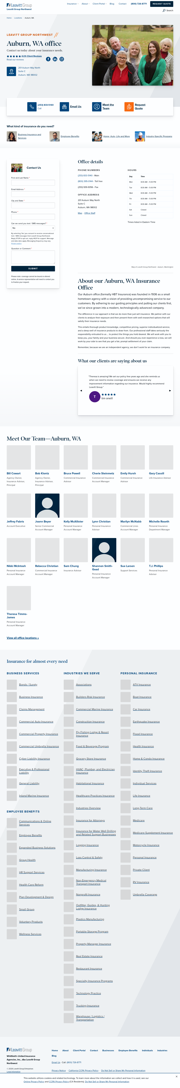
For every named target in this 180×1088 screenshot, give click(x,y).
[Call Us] (41, 106)
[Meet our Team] (106, 106)
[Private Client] (147, 870)
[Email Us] (74, 106)
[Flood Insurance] (147, 734)
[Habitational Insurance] (90, 783)
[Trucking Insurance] (90, 1006)
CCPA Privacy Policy (59, 1081)
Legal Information (13, 1072)
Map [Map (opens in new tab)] (80, 213)
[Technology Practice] (90, 993)
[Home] (19, 1049)
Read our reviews (15, 59)
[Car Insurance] (147, 709)
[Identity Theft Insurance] (147, 771)
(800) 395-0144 (85, 181)
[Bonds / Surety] (33, 685)
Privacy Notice (59, 1070)
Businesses (108, 1050)
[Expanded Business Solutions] (33, 848)
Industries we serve (82, 673)
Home (9, 18)
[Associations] (90, 685)
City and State (17, 201)
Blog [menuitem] (112, 3)
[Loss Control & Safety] (90, 858)
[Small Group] (33, 909)
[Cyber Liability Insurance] (33, 759)
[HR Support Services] (33, 872)
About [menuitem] (85, 3)
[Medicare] (147, 820)
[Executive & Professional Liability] (33, 771)
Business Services (23, 673)
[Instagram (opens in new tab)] (62, 59)
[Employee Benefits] (69, 136)
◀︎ (82, 390)
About (65, 1050)
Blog (54, 1055)
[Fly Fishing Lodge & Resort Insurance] (90, 734)
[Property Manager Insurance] (90, 944)
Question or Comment (21, 248)
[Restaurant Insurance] (90, 969)
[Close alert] (177, 1076)
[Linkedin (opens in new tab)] (56, 59)
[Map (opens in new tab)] (47, 71)
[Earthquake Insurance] (147, 722)
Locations (18, 18)
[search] (168, 10)
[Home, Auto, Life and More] (111, 136)
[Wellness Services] (33, 934)
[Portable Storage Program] (90, 932)
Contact (94, 1050)
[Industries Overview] (90, 808)
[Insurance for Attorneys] (90, 820)
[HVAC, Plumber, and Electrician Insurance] (90, 771)
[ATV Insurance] (147, 685)
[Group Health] (33, 860)
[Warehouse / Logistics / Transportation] (90, 1018)
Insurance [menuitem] (72, 3)
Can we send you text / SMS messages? (29, 223)
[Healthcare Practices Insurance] (90, 796)
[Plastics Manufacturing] (90, 919)
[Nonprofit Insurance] (90, 895)
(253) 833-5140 (85, 175)
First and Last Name (20, 178)
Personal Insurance (139, 673)
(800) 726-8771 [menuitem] (139, 3)
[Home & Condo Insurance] (147, 759)
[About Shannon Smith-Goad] (104, 564)
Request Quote (162, 4)
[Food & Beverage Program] (90, 746)
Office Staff (89, 213)
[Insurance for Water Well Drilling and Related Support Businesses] (90, 833)
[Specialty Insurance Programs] (90, 981)
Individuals (147, 1050)
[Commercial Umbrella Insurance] (33, 746)
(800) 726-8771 (74, 1062)
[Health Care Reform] (33, 885)
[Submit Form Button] (33, 269)
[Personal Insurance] (147, 858)
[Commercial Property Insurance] (33, 734)
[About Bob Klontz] (47, 472)
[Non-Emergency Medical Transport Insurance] (90, 882)
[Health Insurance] (147, 746)
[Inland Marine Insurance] (33, 796)
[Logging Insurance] (90, 845)
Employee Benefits (23, 811)
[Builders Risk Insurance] (90, 697)
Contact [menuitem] (122, 3)
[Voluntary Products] (33, 922)
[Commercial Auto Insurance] (33, 722)
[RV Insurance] (147, 882)
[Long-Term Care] (147, 808)
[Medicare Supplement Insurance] (147, 833)
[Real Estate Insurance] (90, 956)
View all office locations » (23, 638)
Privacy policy (16, 243)
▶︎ (171, 390)
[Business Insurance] (33, 697)
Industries (162, 1050)
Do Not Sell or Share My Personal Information (123, 1070)
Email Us (56, 1062)
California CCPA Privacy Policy (83, 1070)
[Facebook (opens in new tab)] (49, 59)
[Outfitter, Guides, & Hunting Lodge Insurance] (90, 907)
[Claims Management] (33, 709)
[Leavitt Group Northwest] (19, 5)
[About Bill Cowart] (19, 472)
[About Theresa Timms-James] (19, 612)
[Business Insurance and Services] (26, 136)
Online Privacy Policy (34, 1081)
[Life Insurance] (147, 796)
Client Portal (79, 1050)
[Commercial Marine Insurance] (90, 709)
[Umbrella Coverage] (147, 895)
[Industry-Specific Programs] (154, 136)
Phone (14, 212)
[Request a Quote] (138, 106)
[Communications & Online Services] (33, 823)
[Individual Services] (147, 783)
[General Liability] (33, 783)
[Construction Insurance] (90, 722)
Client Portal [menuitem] (99, 3)
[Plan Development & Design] (33, 897)
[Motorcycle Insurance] (147, 845)
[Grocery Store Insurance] (90, 759)
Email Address (18, 189)
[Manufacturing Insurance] (90, 870)
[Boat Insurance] (147, 697)
